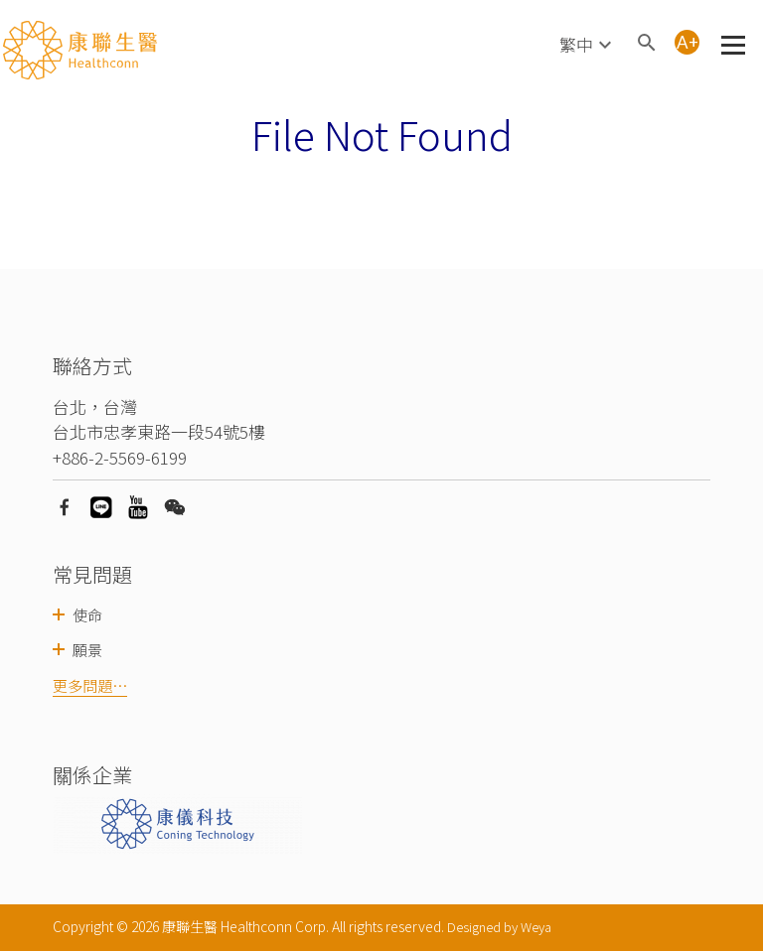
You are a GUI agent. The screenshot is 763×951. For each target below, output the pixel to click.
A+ (687, 42)
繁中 (576, 44)
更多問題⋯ (90, 685)
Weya (536, 926)
